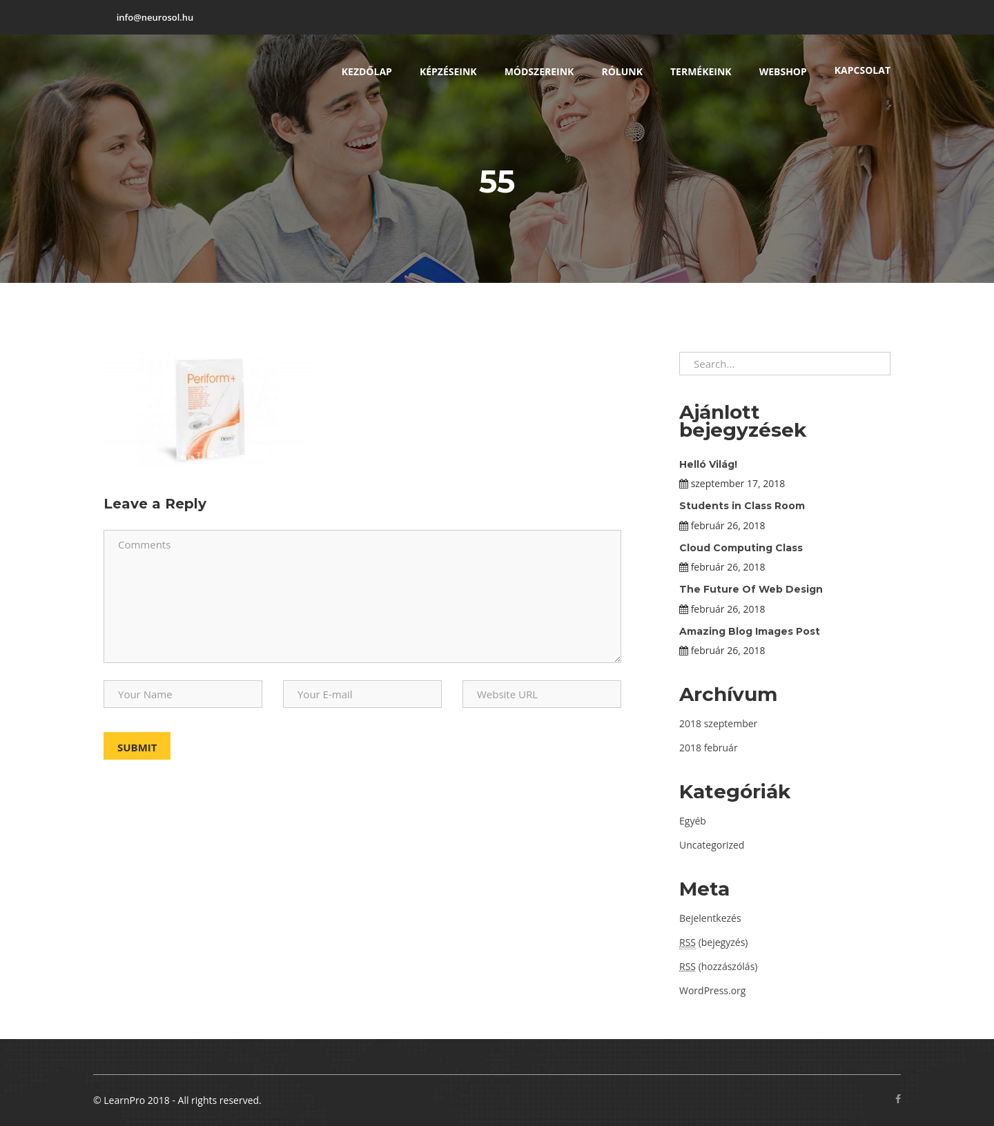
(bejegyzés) (713, 942)
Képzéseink (448, 71)
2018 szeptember (718, 723)
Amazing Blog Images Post (749, 631)
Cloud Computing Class (741, 548)
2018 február (708, 747)
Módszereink (539, 71)
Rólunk (622, 71)
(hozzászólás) (718, 966)
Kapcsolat (862, 70)
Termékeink (701, 71)
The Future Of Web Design (751, 589)
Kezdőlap (367, 71)
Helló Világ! (708, 464)
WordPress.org (712, 990)
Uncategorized (711, 844)
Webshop (783, 71)
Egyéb (692, 820)
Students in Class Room (742, 506)
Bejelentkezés (710, 918)
